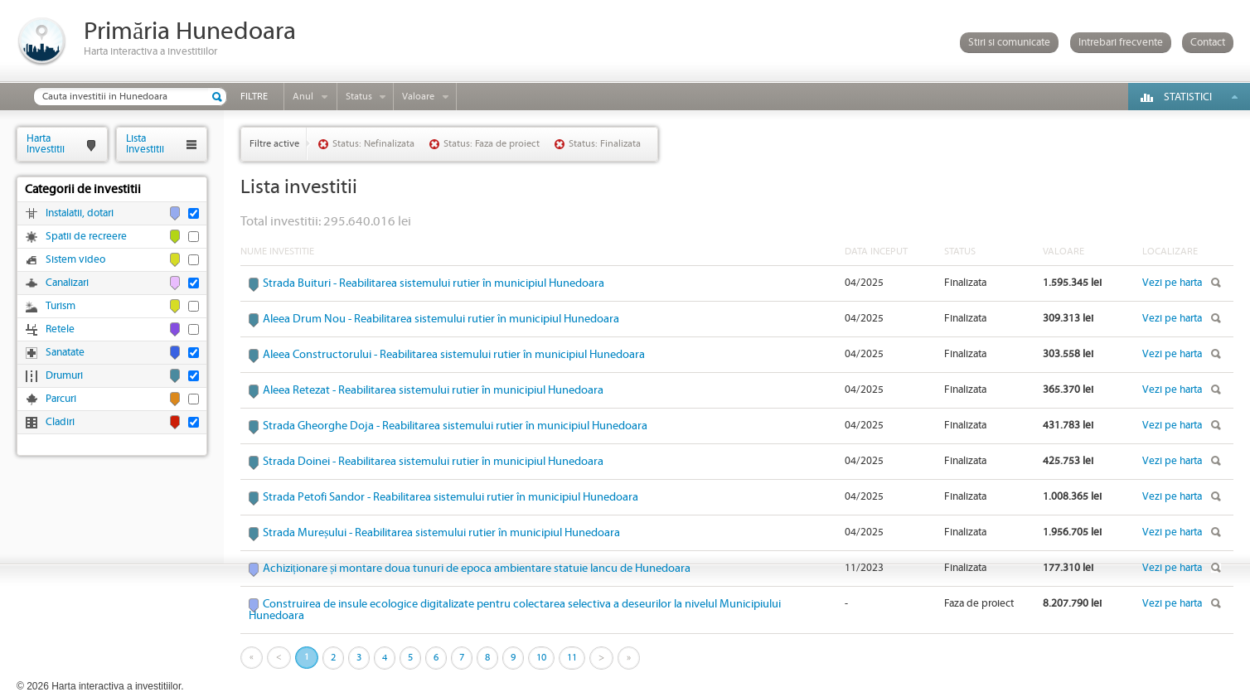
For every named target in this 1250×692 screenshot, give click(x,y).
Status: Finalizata (605, 143)
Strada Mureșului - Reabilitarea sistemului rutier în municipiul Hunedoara (441, 533)
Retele (60, 329)
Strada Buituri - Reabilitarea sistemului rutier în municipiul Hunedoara (433, 283)
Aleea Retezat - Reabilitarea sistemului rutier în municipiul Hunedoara (433, 390)
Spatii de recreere (86, 236)
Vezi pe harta (1172, 283)
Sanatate (65, 352)
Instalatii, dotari (80, 213)
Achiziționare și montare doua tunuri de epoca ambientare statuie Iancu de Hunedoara (476, 568)
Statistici (1188, 97)
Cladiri (60, 422)
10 (541, 657)
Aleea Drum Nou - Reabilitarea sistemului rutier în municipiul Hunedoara (441, 319)
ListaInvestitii (145, 144)
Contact (1207, 42)
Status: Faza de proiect (491, 143)
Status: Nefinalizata (373, 143)
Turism (60, 306)
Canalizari (67, 283)
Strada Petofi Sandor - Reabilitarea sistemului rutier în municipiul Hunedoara (450, 497)
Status (359, 96)
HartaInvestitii (46, 144)
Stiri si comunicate (1009, 42)
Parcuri (61, 399)
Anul (303, 96)
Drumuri (64, 376)
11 (572, 657)
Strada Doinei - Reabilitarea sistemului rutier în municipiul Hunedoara (433, 461)
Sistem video (75, 260)
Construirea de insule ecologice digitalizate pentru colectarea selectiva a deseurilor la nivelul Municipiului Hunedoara (515, 610)
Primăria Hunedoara (190, 32)
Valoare (418, 96)
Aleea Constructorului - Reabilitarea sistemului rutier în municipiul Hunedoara (454, 355)
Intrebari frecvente (1120, 42)
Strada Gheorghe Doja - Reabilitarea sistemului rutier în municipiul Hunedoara (455, 426)
